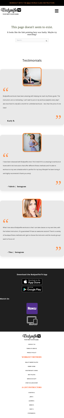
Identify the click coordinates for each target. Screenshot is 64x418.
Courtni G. (31, 392)
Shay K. (31, 409)
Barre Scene (31, 366)
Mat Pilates (31, 374)
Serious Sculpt (31, 379)
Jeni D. (32, 396)
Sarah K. (31, 405)
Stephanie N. (32, 413)
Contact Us (31, 344)
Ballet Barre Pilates (31, 362)
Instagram (21, 186)
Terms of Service (31, 348)
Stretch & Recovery (31, 383)
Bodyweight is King (32, 370)
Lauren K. (32, 401)
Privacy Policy (31, 352)
